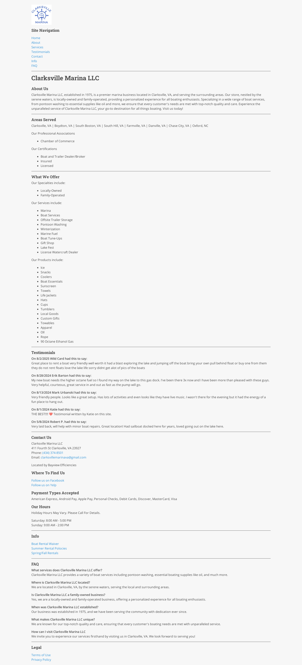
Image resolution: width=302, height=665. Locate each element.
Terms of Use (41, 655)
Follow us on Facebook (47, 480)
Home (35, 38)
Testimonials (40, 52)
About (35, 42)
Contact (37, 56)
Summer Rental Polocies (49, 548)
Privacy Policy (41, 659)
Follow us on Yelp (43, 485)
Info (34, 61)
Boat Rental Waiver (45, 544)
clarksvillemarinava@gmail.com (63, 457)
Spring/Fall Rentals (44, 553)
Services (37, 47)
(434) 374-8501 (52, 453)
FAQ (34, 66)
